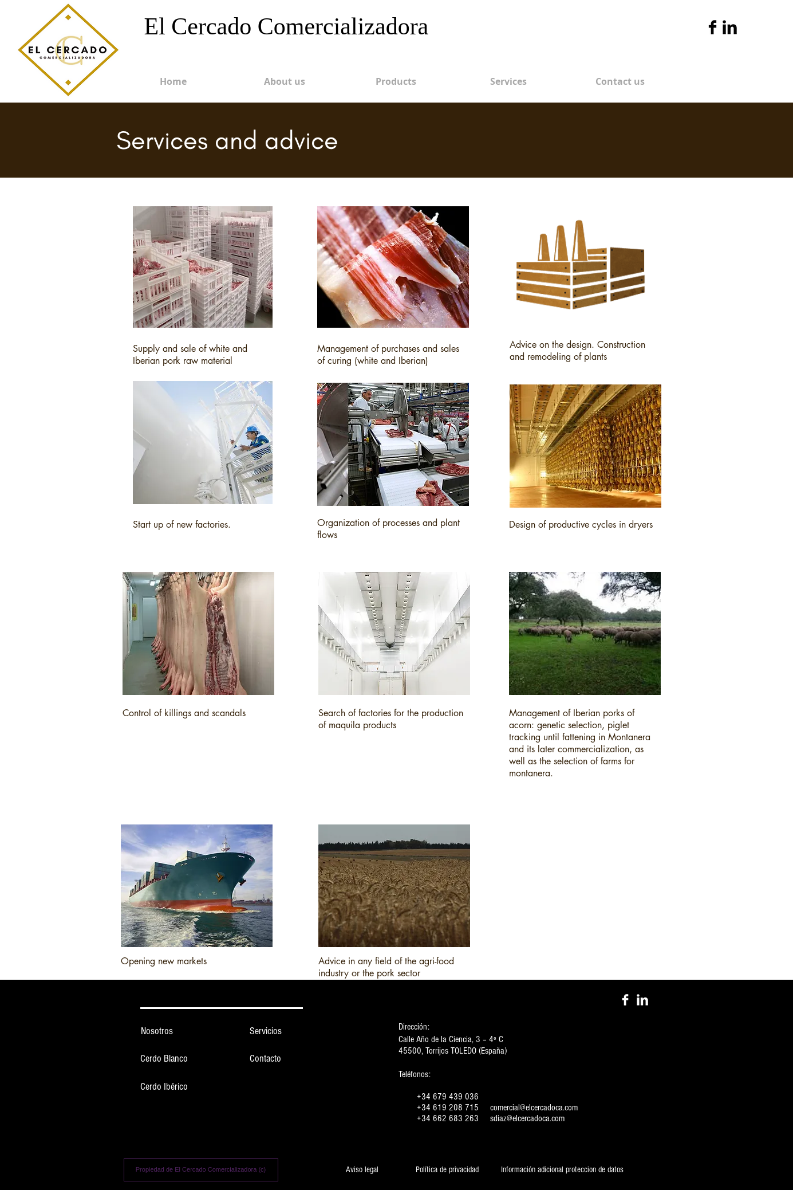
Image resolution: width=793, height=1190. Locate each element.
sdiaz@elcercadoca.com (527, 1118)
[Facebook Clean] (625, 1000)
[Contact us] (620, 81)
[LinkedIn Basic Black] (730, 27)
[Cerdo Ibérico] (164, 1086)
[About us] (284, 81)
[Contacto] (265, 1058)
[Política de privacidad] (447, 1169)
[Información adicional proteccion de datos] (562, 1169)
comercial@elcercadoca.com (534, 1107)
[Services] (508, 81)
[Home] (173, 81)
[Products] (396, 81)
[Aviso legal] (362, 1169)
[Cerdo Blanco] (164, 1058)
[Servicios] (265, 1031)
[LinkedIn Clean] (642, 1000)
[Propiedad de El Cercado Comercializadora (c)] (201, 1169)
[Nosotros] (157, 1031)
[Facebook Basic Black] (712, 27)
